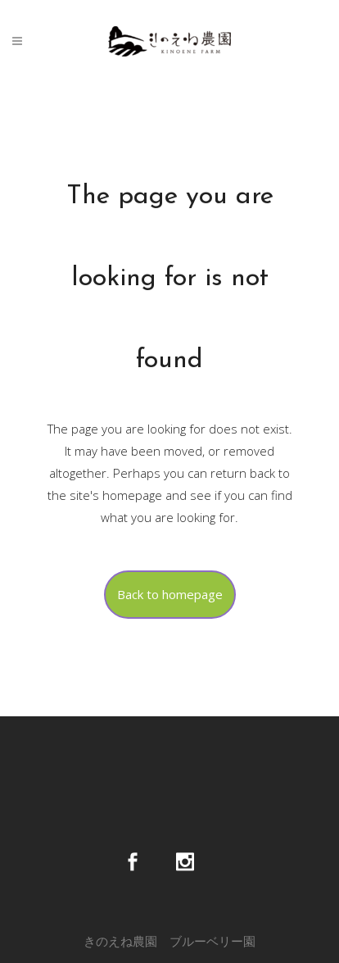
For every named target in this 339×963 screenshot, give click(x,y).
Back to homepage (170, 594)
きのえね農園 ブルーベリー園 (169, 941)
